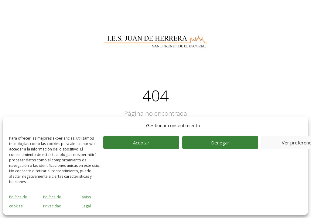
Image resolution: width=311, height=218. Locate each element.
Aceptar (141, 143)
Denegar (220, 143)
